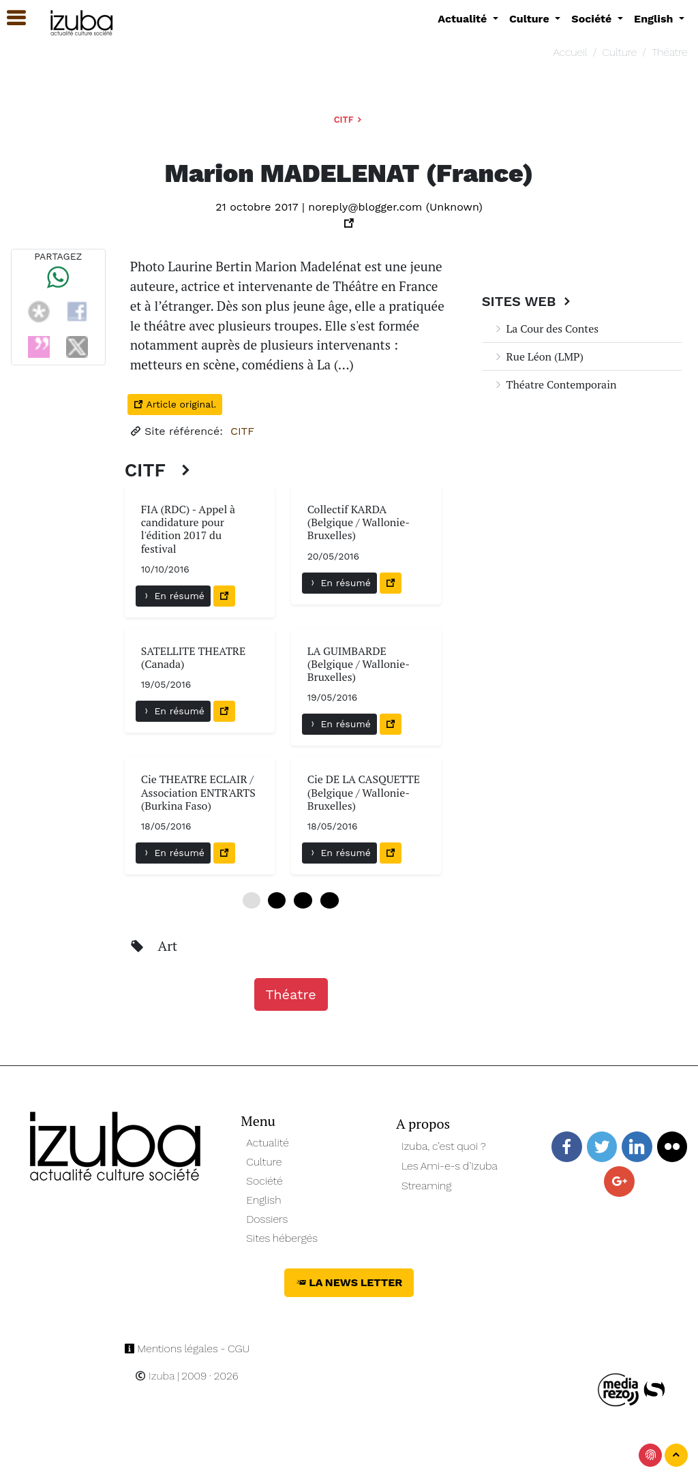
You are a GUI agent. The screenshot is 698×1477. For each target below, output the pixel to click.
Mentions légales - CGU (187, 1348)
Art (168, 946)
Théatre (670, 52)
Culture (619, 52)
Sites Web (528, 301)
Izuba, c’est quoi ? (443, 1146)
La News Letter (349, 1282)
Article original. (175, 404)
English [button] (655, 18)
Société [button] (593, 18)
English (263, 1199)
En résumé (173, 595)
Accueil (570, 52)
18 (330, 900)
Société (264, 1180)
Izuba (154, 1375)
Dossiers (267, 1219)
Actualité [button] (464, 18)
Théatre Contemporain (555, 384)
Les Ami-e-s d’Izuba (449, 1165)
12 (303, 900)
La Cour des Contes (546, 328)
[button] (10, 18)
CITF (349, 120)
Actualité (267, 1142)
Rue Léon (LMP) (538, 356)
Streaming (426, 1185)
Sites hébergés (282, 1238)
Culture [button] (530, 18)
